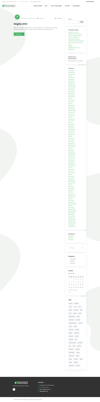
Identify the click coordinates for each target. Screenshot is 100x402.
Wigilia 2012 (20, 24)
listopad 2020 (71, 84)
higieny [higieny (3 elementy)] (75, 313)
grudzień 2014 (71, 160)
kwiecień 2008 (71, 212)
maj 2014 (70, 167)
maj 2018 (70, 117)
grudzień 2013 (71, 171)
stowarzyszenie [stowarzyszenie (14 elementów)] (72, 342)
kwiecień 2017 (71, 138)
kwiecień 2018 (71, 119)
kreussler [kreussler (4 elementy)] (78, 319)
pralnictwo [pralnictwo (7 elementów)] (71, 329)
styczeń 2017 (71, 141)
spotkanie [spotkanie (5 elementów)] (71, 339)
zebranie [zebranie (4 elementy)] (76, 362)
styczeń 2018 (71, 124)
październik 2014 (72, 164)
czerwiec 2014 (71, 166)
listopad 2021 (71, 79)
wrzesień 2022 (71, 74)
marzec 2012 (71, 186)
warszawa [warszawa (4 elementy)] (71, 349)
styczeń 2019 (71, 105)
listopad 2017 (71, 127)
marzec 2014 (71, 169)
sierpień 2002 (71, 224)
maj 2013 (70, 174)
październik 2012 (72, 181)
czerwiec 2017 (71, 134)
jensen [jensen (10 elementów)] (79, 313)
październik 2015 (72, 153)
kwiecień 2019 (71, 100)
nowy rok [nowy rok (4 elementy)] (80, 323)
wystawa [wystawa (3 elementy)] (76, 359)
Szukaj (69, 19)
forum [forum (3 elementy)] (70, 313)
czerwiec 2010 (71, 197)
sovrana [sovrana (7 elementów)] (76, 336)
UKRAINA (70, 46)
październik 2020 (72, 86)
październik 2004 (72, 223)
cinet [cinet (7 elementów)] (75, 306)
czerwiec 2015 (71, 157)
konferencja (70, 239)
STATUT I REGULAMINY (56, 6)
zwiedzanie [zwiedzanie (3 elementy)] (71, 365)
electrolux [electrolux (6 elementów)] (76, 310)
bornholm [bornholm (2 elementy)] (76, 303)
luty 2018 (70, 122)
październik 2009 (72, 204)
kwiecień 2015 (71, 159)
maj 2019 (70, 98)
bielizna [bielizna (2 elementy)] (70, 303)
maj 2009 (70, 205)
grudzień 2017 (71, 126)
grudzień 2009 (71, 202)
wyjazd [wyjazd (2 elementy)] (70, 359)
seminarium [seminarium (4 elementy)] (76, 333)
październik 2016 (72, 145)
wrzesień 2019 (71, 96)
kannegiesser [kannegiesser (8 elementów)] (72, 316)
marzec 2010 (71, 200)
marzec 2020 (71, 91)
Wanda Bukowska (31, 18)
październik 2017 (72, 129)
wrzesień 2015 (71, 155)
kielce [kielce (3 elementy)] (78, 316)
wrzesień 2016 (71, 146)
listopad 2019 (71, 95)
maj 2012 (70, 185)
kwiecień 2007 (71, 217)
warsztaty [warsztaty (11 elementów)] (77, 349)
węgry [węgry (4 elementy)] (81, 359)
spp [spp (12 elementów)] (76, 339)
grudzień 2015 (71, 152)
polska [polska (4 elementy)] (70, 326)
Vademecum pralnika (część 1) (75, 33)
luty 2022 (70, 76)
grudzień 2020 (71, 82)
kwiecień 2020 (71, 89)
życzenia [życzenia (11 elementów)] (78, 365)
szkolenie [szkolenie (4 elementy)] (80, 342)
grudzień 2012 (71, 179)
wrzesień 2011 (71, 190)
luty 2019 (70, 103)
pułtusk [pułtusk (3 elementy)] (70, 333)
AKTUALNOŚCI (76, 6)
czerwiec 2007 (71, 216)
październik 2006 (72, 219)
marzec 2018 (71, 121)
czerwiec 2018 (71, 115)
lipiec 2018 (70, 114)
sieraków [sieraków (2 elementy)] (71, 336)
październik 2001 (72, 226)
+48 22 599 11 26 (89, 1)
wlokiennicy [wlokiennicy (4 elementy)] (71, 355)
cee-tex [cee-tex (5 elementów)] (70, 306)
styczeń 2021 (71, 81)
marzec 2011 (71, 193)
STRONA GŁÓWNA (37, 6)
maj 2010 (70, 198)
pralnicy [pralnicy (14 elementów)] (77, 329)
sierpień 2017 (71, 133)
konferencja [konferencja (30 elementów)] (71, 319)
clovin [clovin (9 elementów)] (79, 306)
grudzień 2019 (71, 93)
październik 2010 (72, 195)
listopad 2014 (71, 162)
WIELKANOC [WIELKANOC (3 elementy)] (71, 352)
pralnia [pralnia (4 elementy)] (75, 326)
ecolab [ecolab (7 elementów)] (70, 310)
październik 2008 (72, 211)
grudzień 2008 (71, 209)
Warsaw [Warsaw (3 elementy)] (79, 346)
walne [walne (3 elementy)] (74, 346)
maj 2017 (70, 136)
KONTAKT (67, 6)
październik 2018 (72, 110)
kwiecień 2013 (71, 176)
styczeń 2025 (71, 70)
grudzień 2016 (71, 143)
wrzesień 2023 (71, 72)
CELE (46, 6)
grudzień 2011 (71, 188)
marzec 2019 (71, 101)
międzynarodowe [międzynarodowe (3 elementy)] (72, 323)
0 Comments (40, 18)
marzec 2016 (71, 150)
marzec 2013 (71, 178)
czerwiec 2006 (71, 221)
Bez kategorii (71, 236)
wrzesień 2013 (71, 172)
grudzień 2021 (71, 77)
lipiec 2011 (70, 192)
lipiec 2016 (70, 148)
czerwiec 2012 (71, 183)
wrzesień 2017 (71, 131)
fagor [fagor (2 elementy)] (81, 310)
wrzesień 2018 (71, 112)
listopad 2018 (71, 108)
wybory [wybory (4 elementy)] (77, 355)
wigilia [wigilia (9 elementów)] (77, 352)
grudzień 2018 (71, 107)
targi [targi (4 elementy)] (70, 346)
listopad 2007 (71, 214)
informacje (70, 238)
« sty (69, 292)
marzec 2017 (71, 140)
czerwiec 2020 (71, 88)
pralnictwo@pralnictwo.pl (35, 1)
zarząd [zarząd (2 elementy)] (70, 362)
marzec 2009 (71, 207)
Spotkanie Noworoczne (73, 32)
